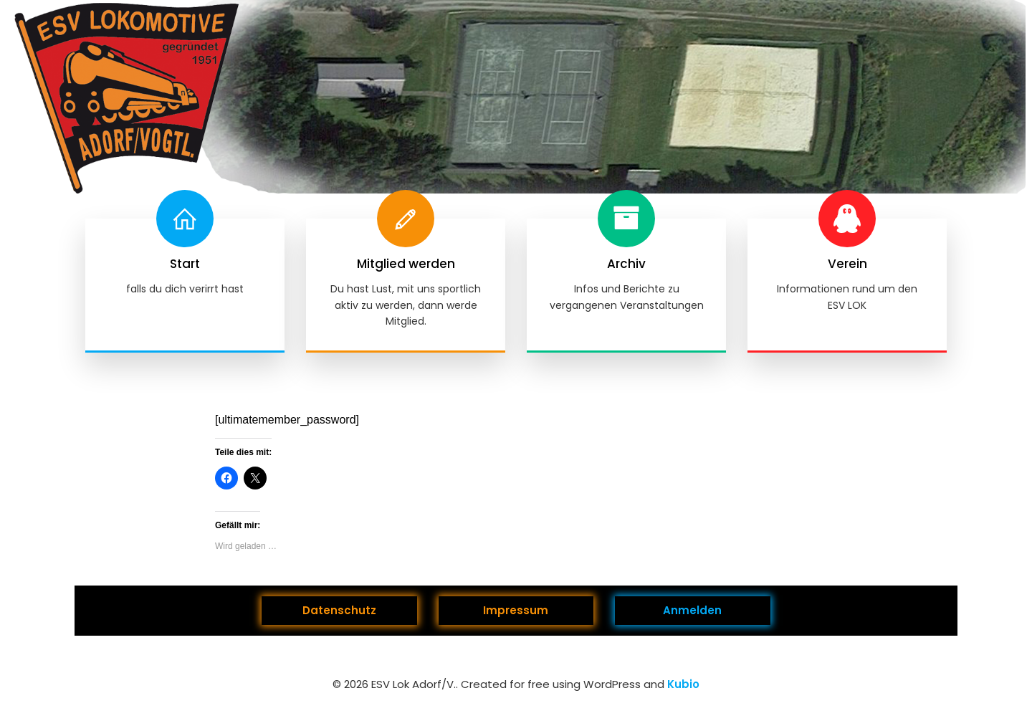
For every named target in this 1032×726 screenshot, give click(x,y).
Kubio (683, 684)
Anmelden (692, 610)
